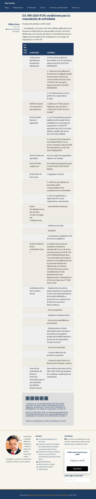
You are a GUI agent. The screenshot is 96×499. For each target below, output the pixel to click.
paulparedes (42, 467)
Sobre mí (75, 8)
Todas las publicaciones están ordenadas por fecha (46, 421)
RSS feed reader (69, 444)
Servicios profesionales (58, 8)
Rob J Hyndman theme (49, 495)
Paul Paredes (10, 3)
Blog (7, 8)
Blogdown (36, 495)
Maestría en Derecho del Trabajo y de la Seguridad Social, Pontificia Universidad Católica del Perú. (49, 446)
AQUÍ (48, 24)
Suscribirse (77, 469)
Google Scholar (43, 469)
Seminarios (31, 8)
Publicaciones (18, 8)
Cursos (42, 8)
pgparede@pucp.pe (44, 462)
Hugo (30, 495)
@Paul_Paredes (43, 464)
